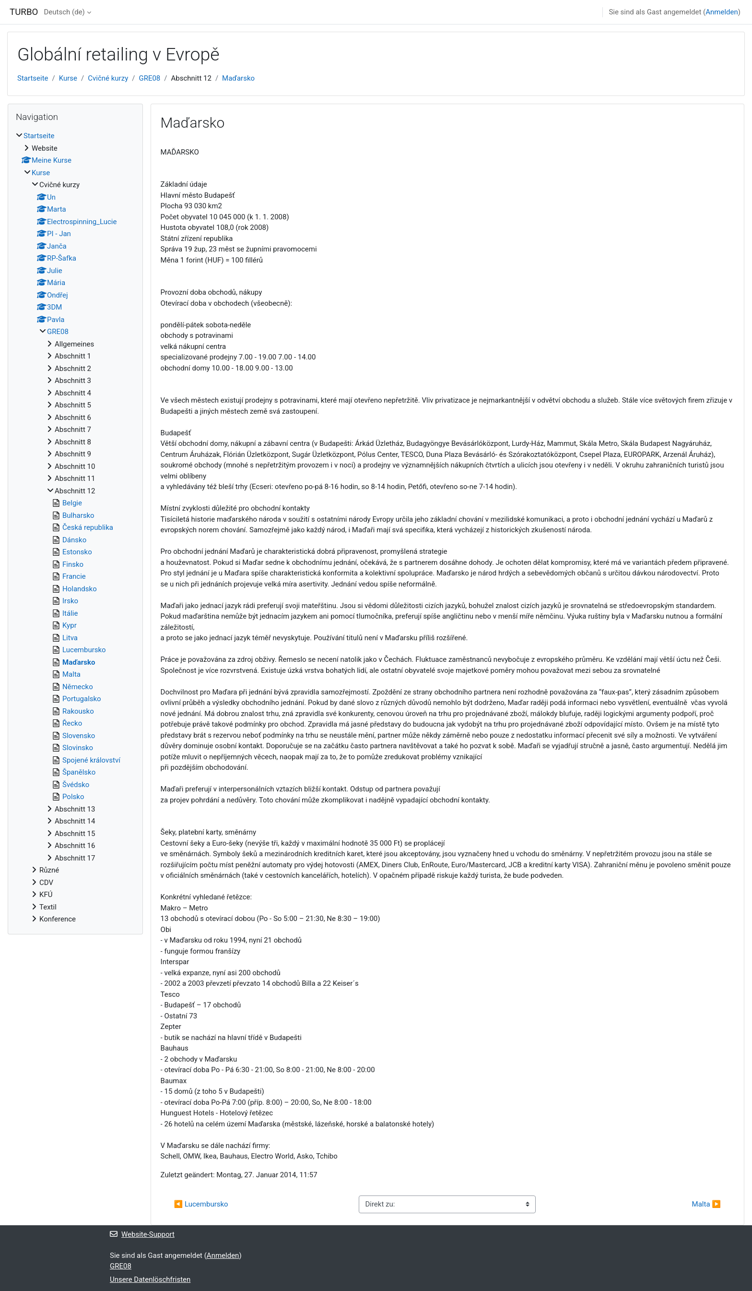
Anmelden (721, 12)
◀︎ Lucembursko (201, 1204)
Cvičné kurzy (108, 78)
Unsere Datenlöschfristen (150, 1279)
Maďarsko (238, 78)
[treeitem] (75, 528)
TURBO (24, 12)
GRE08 (149, 78)
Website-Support (142, 1234)
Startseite (32, 78)
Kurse (68, 78)
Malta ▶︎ (706, 1204)
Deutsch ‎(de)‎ (64, 12)
